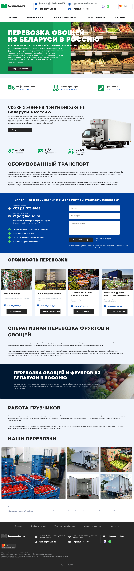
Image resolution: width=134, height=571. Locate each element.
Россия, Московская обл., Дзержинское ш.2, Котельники (85, 4)
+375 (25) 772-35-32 (47, 9)
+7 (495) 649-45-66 (81, 9)
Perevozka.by (16, 6)
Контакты (120, 17)
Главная (13, 17)
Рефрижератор (35, 17)
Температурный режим (64, 17)
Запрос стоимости (95, 17)
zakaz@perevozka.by (116, 536)
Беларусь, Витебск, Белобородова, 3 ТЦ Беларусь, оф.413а (52, 4)
